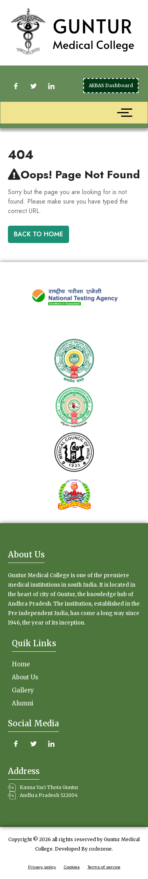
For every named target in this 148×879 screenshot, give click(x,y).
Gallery (23, 690)
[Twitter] (33, 86)
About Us (25, 677)
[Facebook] (16, 86)
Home (21, 664)
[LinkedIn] (51, 86)
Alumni (23, 703)
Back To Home (38, 234)
